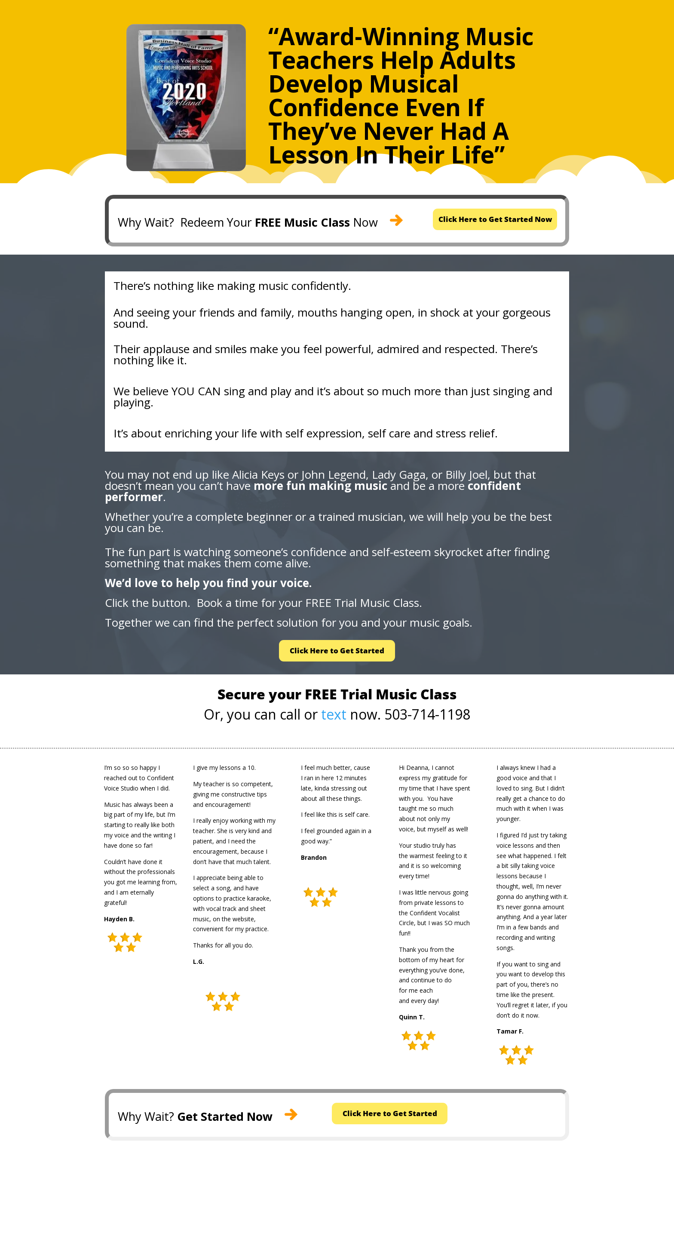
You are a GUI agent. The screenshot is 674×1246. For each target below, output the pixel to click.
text (333, 719)
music (273, 287)
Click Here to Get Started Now (495, 220)
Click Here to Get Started (337, 654)
